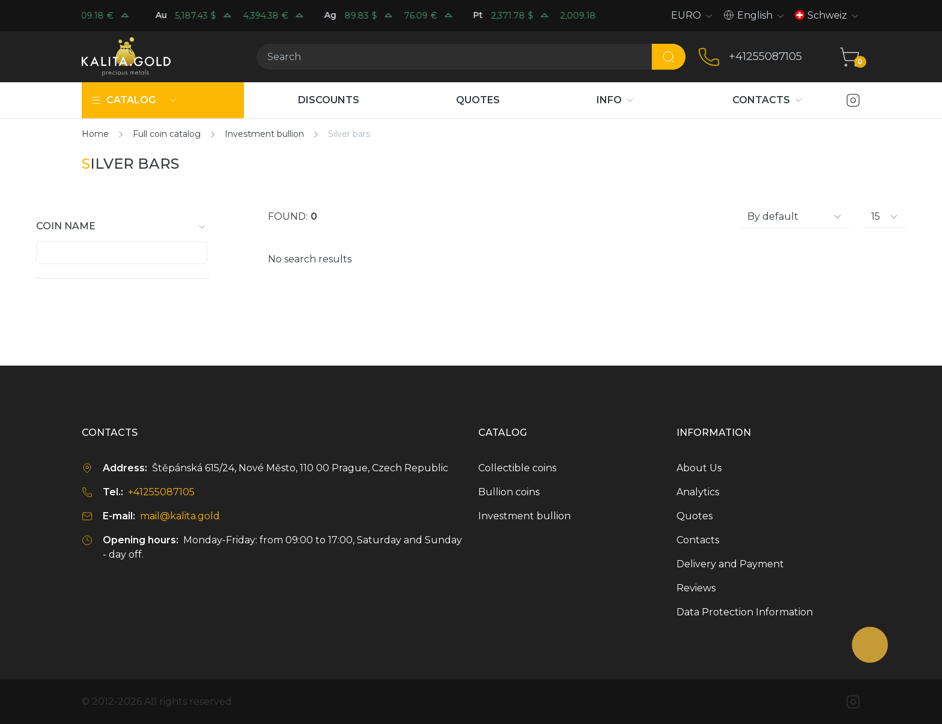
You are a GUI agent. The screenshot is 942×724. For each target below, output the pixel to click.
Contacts (697, 540)
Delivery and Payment (730, 564)
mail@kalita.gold (180, 516)
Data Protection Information (744, 612)
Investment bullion (524, 516)
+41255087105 (765, 56)
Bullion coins (508, 492)
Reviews (696, 588)
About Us (699, 468)
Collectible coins (517, 468)
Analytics (697, 492)
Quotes (694, 516)
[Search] (454, 56)
